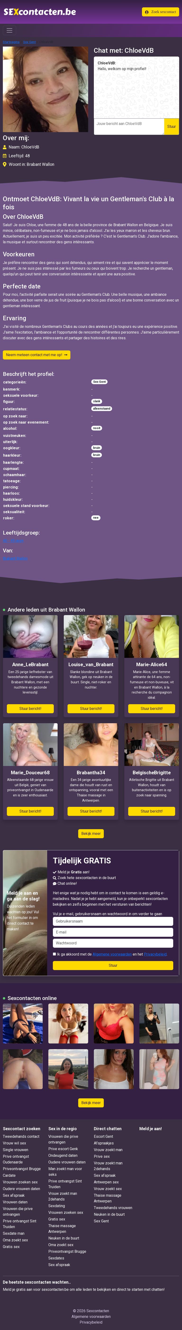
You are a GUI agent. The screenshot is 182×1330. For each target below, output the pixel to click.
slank (96, 401)
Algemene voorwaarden (112, 954)
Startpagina (11, 42)
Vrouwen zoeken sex (20, 1182)
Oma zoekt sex (15, 1240)
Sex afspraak (14, 1195)
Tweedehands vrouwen (113, 1208)
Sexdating (56, 1206)
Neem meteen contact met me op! (36, 355)
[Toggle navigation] (9, 30)
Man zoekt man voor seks (65, 1172)
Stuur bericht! (30, 708)
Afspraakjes (104, 1143)
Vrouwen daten (15, 1202)
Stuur (171, 126)
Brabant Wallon (15, 558)
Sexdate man (13, 1233)
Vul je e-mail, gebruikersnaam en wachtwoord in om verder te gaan (113, 919)
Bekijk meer (91, 833)
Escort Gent (103, 1136)
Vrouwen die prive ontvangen (18, 1211)
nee (96, 517)
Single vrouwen (15, 1150)
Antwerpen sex (106, 1182)
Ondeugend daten (62, 1155)
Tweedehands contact (21, 1136)
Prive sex (102, 1156)
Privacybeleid (155, 954)
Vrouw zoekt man (108, 1150)
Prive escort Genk (63, 1149)
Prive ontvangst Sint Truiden (19, 1224)
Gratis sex (11, 1246)
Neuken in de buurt (63, 1238)
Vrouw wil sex (14, 1143)
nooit (96, 428)
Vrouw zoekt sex (108, 1188)
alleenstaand (101, 408)
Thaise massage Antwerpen (62, 1229)
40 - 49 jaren (13, 540)
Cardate (9, 1175)
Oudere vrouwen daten (21, 1188)
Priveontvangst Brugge (22, 1169)
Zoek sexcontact (160, 12)
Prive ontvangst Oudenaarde (16, 1159)
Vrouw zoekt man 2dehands (62, 1196)
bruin (96, 448)
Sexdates (56, 1258)
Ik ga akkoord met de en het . (110, 954)
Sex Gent (29, 42)
